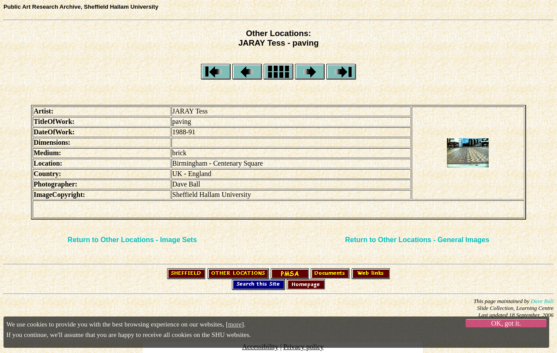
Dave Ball (542, 301)
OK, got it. (506, 323)
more (235, 324)
